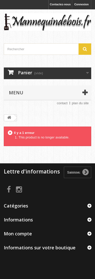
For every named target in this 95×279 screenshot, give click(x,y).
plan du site (80, 103)
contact (62, 103)
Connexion (81, 4)
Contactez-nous (60, 4)
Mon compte (18, 234)
